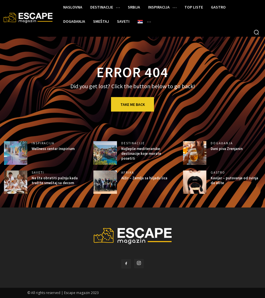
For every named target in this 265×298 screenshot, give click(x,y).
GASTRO (218, 172)
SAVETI (38, 172)
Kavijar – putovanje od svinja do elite (234, 180)
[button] (256, 32)
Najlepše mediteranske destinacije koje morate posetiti (141, 153)
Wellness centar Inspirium (53, 148)
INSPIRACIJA (43, 143)
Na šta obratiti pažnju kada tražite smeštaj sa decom (55, 180)
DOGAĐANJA (222, 143)
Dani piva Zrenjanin (227, 148)
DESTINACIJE (133, 143)
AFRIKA (127, 172)
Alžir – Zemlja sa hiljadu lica (144, 178)
